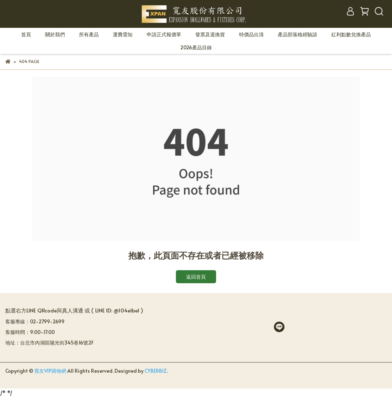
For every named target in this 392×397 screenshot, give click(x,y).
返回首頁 (196, 276)
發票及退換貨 (210, 34)
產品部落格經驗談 (297, 34)
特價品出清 (251, 34)
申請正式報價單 (164, 34)
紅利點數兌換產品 (351, 34)
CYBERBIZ (156, 370)
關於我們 (55, 34)
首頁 (26, 34)
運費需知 (123, 34)
